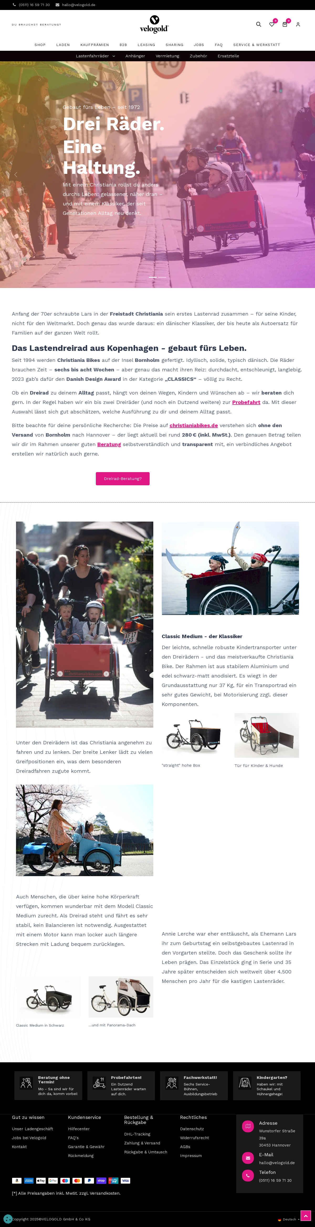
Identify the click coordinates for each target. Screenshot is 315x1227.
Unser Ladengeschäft (32, 1129)
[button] (258, 24)
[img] (16, 174)
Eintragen (298, 24)
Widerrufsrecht (194, 1137)
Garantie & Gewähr (86, 1146)
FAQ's (73, 1137)
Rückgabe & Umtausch (145, 1152)
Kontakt (19, 1146)
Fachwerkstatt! (200, 1077)
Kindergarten (271, 1077)
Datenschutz (192, 1129)
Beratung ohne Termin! (54, 1080)
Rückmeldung (81, 1155)
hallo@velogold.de (277, 1162)
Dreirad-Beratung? (123, 478)
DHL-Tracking (137, 1134)
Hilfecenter (79, 1129)
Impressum (191, 1155)
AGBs (185, 1146)
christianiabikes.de (194, 425)
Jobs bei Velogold (29, 1137)
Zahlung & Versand (142, 1143)
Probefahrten (125, 1077)
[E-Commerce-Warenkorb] (285, 24)
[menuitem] (40, 45)
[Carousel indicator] (153, 277)
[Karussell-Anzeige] (162, 277)
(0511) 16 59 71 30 (275, 1180)
